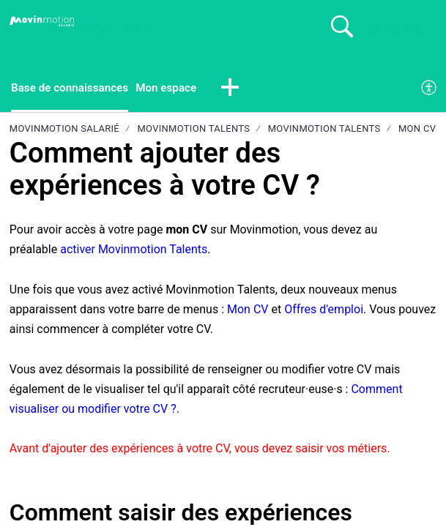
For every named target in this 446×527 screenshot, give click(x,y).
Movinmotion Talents (193, 129)
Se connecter (402, 28)
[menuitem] (429, 89)
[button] (239, 89)
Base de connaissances (72, 88)
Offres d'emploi (323, 310)
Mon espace (173, 88)
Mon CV (417, 129)
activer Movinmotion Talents (133, 251)
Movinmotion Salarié (64, 129)
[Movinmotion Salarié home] (42, 21)
